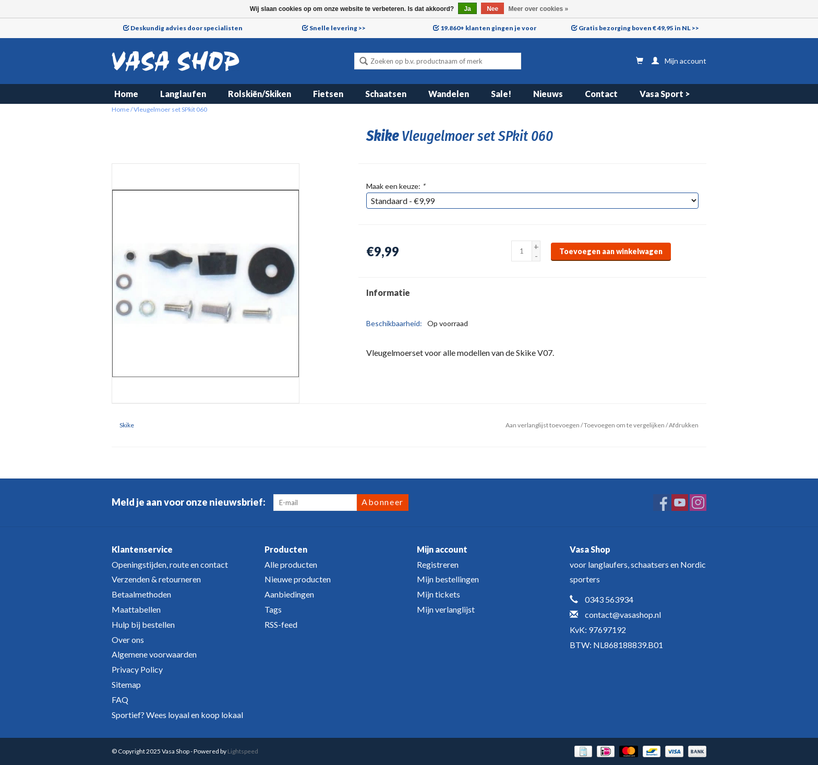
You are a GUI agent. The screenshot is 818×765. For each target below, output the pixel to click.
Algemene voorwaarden (154, 654)
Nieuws (548, 94)
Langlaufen (183, 94)
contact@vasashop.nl (623, 614)
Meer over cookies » (539, 9)
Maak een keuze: (395, 186)
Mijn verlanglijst (446, 609)
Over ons (128, 639)
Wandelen (448, 94)
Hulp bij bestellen (143, 624)
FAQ (120, 699)
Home (126, 94)
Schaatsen (385, 94)
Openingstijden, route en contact (170, 564)
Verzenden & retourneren (156, 579)
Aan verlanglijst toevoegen (543, 425)
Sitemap (126, 684)
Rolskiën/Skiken (259, 94)
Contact (601, 94)
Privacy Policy (137, 669)
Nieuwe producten (297, 579)
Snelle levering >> (337, 28)
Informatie (388, 292)
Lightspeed (242, 751)
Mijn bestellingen (448, 579)
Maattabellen (136, 609)
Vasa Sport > (665, 94)
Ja (467, 9)
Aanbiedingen (289, 594)
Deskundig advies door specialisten (186, 28)
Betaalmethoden (141, 594)
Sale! (501, 94)
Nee (492, 9)
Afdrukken (684, 425)
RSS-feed (280, 624)
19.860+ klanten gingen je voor (488, 28)
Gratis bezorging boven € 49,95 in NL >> (639, 28)
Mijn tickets (438, 594)
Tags (273, 609)
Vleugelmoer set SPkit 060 (170, 109)
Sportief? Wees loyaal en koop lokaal (177, 715)
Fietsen (328, 94)
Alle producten (290, 564)
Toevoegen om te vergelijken (625, 425)
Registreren (438, 564)
